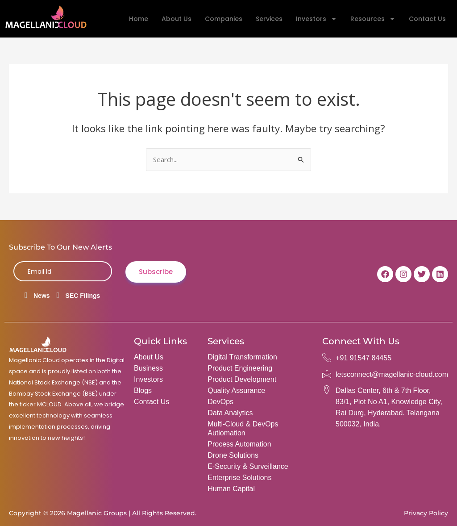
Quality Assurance (236, 390)
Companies (223, 18)
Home (138, 18)
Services (269, 18)
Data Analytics (230, 413)
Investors (316, 18)
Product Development (242, 379)
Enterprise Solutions (239, 477)
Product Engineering (240, 368)
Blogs (143, 390)
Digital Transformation (242, 357)
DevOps (220, 401)
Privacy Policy (426, 513)
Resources (372, 18)
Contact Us (427, 18)
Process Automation (239, 444)
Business (148, 368)
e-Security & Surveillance (248, 466)
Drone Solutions (233, 455)
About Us (176, 18)
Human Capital (231, 489)
